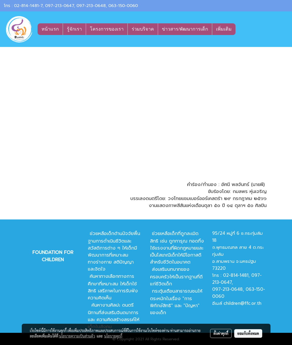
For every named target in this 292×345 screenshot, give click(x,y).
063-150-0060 (123, 6)
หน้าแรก (50, 29)
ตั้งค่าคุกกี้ (220, 333)
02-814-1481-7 (28, 6)
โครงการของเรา (107, 29)
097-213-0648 (91, 6)
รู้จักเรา (74, 29)
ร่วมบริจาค (143, 29)
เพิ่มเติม (224, 29)
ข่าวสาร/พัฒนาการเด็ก (185, 29)
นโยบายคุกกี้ (113, 336)
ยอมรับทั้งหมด (248, 333)
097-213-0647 (59, 6)
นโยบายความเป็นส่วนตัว (77, 336)
